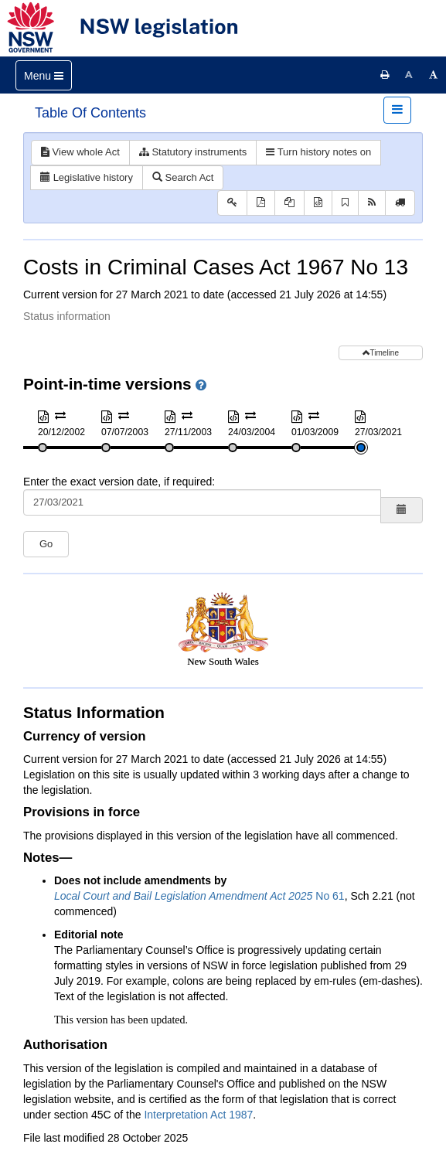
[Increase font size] (433, 75)
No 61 (199, 896)
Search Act (182, 177)
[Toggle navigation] (43, 75)
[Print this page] (385, 75)
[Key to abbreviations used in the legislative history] (232, 203)
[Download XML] (318, 203)
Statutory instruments (193, 152)
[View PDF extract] (289, 203)
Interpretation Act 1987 (198, 1114)
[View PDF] (261, 203)
